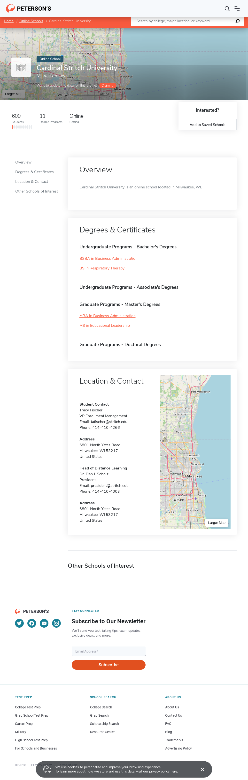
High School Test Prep (31, 740)
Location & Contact (31, 181)
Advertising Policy (178, 748)
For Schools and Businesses (36, 748)
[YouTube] (44, 623)
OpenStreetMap (215, 30)
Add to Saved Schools (207, 124)
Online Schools (31, 21)
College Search (101, 707)
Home (9, 21)
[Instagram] (56, 623)
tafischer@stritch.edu (109, 421)
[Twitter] (19, 623)
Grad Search (99, 715)
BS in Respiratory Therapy (101, 268)
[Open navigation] (237, 8)
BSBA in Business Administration (108, 258)
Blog (168, 732)
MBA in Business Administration (107, 316)
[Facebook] (31, 623)
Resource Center (102, 732)
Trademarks (174, 740)
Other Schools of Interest (36, 191)
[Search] (227, 8)
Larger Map (14, 94)
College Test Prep (28, 707)
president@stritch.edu (110, 485)
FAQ (168, 724)
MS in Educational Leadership (104, 325)
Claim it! (107, 85)
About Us (172, 707)
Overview (23, 162)
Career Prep (24, 724)
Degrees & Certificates (34, 172)
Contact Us (173, 715)
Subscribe (109, 664)
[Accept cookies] (199, 769)
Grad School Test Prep (31, 715)
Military (20, 732)
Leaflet (189, 30)
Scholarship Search (104, 724)
